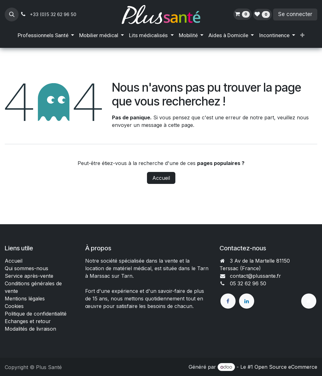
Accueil (161, 178)
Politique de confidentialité (36, 313)
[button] (12, 14)
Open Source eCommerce (286, 367)
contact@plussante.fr (255, 276)
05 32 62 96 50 (248, 283)
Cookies (14, 306)
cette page (180, 125)
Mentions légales (25, 298)
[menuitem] (46, 35)
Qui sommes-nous (26, 268)
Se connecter (295, 14)
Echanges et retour (28, 321)
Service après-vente (29, 276)
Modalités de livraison (30, 329)
